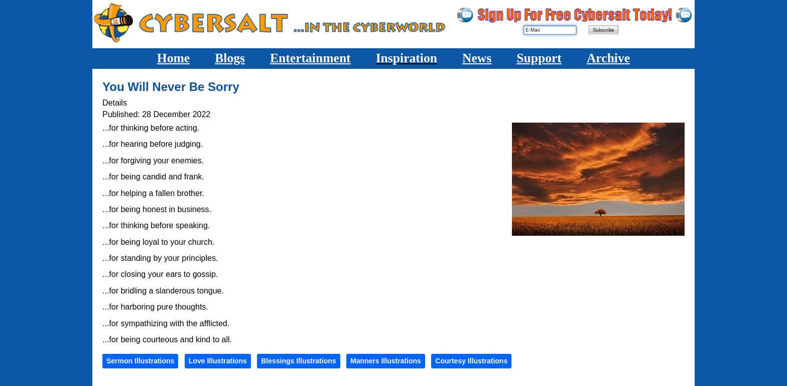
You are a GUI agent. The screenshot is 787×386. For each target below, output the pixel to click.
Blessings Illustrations (298, 361)
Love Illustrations (218, 361)
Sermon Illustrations (140, 361)
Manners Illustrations (385, 361)
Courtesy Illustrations (471, 361)
